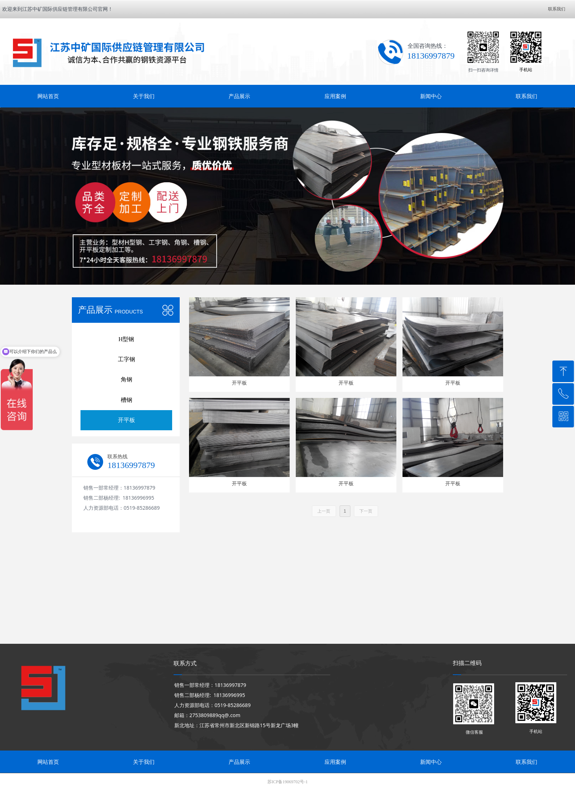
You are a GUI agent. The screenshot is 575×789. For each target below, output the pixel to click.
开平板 (126, 420)
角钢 (126, 379)
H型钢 (126, 339)
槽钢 (126, 400)
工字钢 (126, 359)
